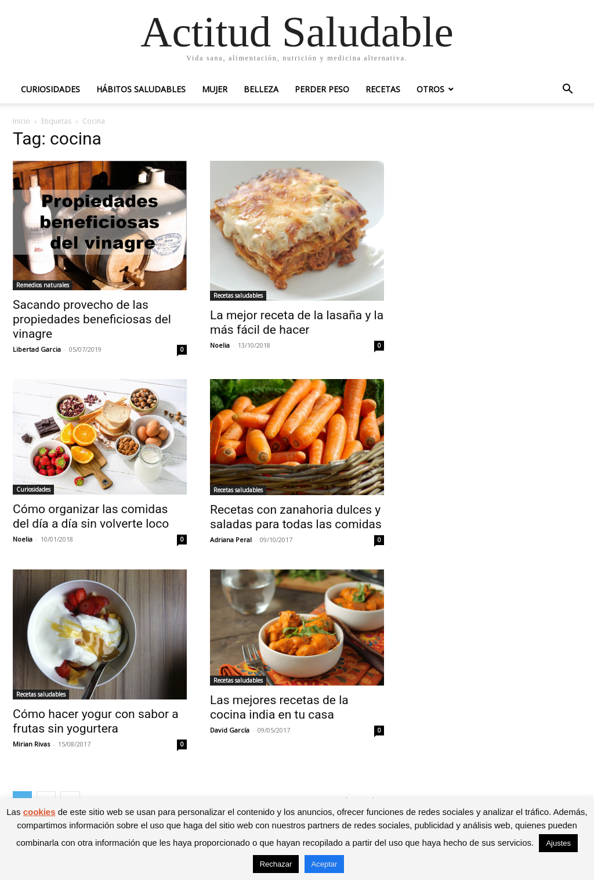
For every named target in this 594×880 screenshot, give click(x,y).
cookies (39, 812)
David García (229, 730)
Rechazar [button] (276, 864)
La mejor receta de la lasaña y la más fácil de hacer (296, 322)
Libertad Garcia (37, 349)
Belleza (261, 89)
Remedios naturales (42, 285)
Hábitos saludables (141, 89)
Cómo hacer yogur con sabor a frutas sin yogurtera (96, 721)
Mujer (214, 89)
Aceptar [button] (325, 864)
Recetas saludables (238, 295)
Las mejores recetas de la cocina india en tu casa (279, 707)
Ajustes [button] (558, 843)
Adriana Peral (231, 539)
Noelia (220, 345)
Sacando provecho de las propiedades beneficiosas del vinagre (92, 319)
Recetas (382, 89)
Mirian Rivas (31, 744)
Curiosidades (50, 89)
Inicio (21, 121)
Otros (430, 89)
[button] (567, 90)
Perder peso (322, 89)
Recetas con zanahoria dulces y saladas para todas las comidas (296, 517)
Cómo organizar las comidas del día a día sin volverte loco (91, 516)
